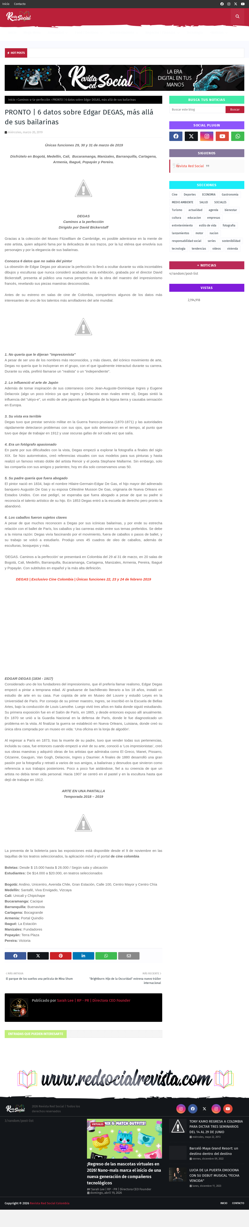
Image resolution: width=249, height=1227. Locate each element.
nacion (214, 233)
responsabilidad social (186, 241)
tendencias (199, 248)
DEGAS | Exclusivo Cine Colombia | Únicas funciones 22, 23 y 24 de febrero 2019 (83, 579)
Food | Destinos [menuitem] (86, 33)
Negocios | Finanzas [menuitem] (160, 33)
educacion (194, 217)
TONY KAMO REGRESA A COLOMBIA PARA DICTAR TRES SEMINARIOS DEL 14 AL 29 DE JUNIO (216, 1126)
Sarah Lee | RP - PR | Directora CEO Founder (93, 1000)
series (212, 241)
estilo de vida (207, 225)
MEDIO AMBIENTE (182, 202)
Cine (174, 194)
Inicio (5, 4)
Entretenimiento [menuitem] (122, 33)
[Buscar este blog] (197, 109)
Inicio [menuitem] (12, 33)
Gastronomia (230, 194)
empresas (213, 217)
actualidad (195, 210)
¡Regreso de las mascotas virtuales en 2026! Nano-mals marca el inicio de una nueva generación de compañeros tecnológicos (124, 1173)
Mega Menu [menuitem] (32, 33)
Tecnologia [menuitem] (195, 33)
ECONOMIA (208, 194)
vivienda (232, 248)
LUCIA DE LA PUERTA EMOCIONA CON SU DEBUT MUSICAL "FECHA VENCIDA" (214, 1175)
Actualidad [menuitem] (56, 33)
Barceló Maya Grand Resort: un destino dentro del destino (213, 1151)
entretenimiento (182, 225)
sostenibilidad (231, 241)
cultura (176, 217)
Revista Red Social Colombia (49, 1203)
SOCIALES (220, 202)
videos (216, 248)
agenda (213, 210)
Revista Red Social (190, 166)
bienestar (231, 210)
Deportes (190, 194)
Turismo (177, 210)
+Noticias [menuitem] (217, 33)
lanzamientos (180, 233)
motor (199, 233)
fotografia (229, 225)
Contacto (20, 4)
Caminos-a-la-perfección (34, 99)
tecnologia (178, 248)
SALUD (204, 202)
